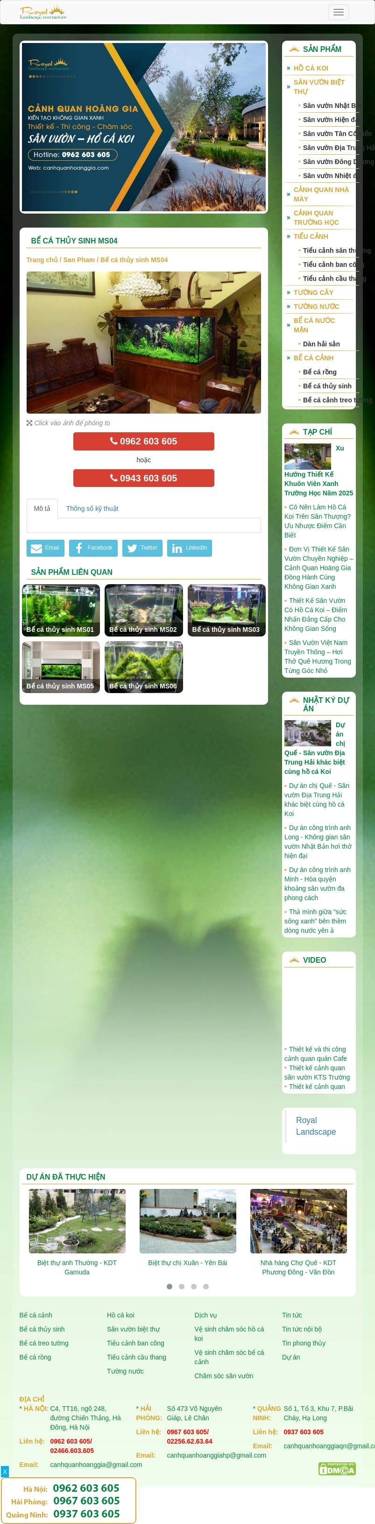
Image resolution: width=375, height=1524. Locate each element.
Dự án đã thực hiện (66, 1177)
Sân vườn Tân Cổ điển (331, 133)
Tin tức (292, 1315)
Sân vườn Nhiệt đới (331, 175)
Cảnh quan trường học (316, 217)
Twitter (141, 548)
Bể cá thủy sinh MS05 (60, 686)
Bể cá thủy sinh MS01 (60, 629)
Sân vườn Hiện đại (331, 119)
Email (44, 548)
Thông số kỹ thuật (92, 508)
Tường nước (317, 306)
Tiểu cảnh (311, 236)
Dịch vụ (206, 1315)
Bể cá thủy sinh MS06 (143, 686)
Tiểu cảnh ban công (331, 264)
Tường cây (313, 292)
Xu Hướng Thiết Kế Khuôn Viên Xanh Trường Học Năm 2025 (318, 470)
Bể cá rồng (320, 372)
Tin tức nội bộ (302, 1329)
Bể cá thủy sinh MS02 (143, 629)
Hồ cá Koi (311, 68)
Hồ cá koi (120, 1315)
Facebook (92, 548)
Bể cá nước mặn (314, 325)
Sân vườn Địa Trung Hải (331, 147)
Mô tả (42, 508)
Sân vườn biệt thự (319, 87)
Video (314, 960)
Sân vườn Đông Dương (331, 161)
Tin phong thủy (303, 1343)
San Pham (79, 260)
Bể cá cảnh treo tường (331, 400)
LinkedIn (188, 548)
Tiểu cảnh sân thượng (331, 250)
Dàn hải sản (321, 344)
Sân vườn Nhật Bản (331, 105)
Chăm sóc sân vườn (224, 1376)
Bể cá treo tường (44, 1343)
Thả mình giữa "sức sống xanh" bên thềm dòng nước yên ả (315, 921)
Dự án (291, 1357)
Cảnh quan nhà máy (321, 194)
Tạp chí (317, 432)
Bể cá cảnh (313, 358)
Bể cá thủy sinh (327, 386)
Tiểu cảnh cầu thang (331, 278)
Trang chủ (42, 260)
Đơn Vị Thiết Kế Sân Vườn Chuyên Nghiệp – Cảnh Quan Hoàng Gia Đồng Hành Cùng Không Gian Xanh (318, 567)
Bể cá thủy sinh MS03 (226, 629)
